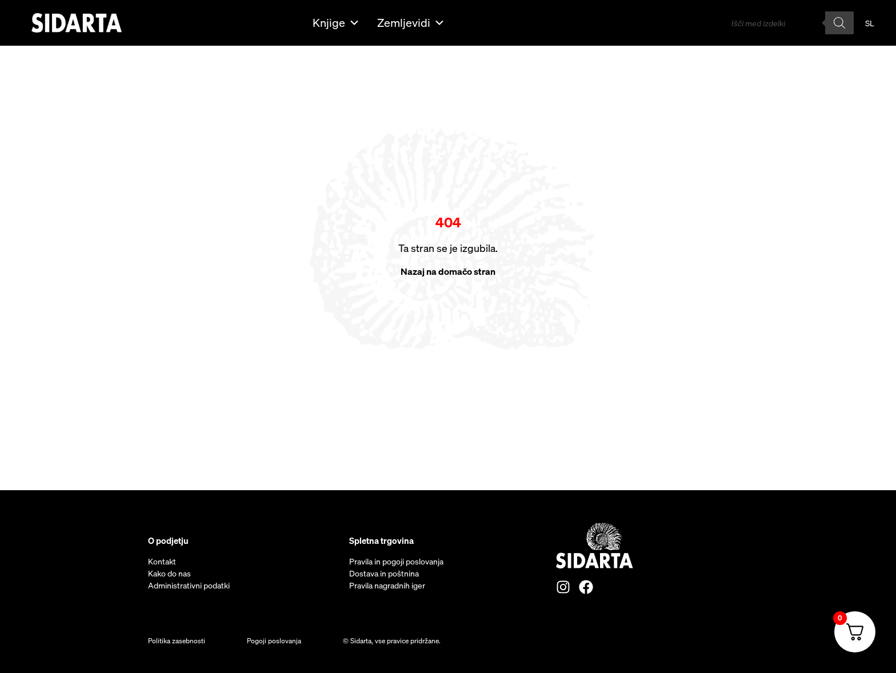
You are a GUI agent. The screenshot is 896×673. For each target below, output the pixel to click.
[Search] (839, 22)
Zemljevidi (411, 23)
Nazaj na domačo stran (448, 271)
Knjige (336, 23)
